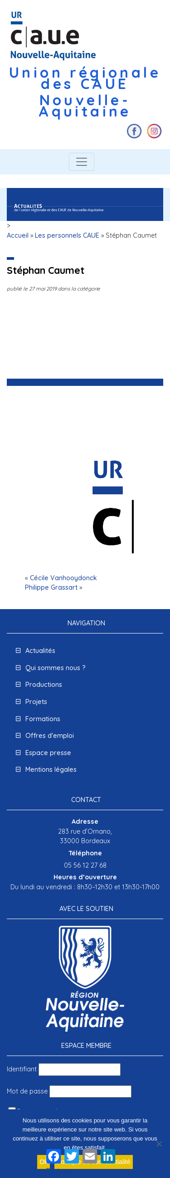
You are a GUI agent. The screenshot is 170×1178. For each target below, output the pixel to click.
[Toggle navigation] (81, 162)
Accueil (18, 235)
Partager (60, 1171)
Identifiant (22, 1069)
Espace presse (48, 753)
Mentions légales (51, 769)
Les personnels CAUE (67, 235)
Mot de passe (27, 1091)
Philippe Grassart (51, 587)
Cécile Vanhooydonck (63, 578)
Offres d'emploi (49, 736)
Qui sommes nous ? (55, 668)
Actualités (40, 651)
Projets (36, 702)
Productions (43, 685)
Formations (42, 719)
